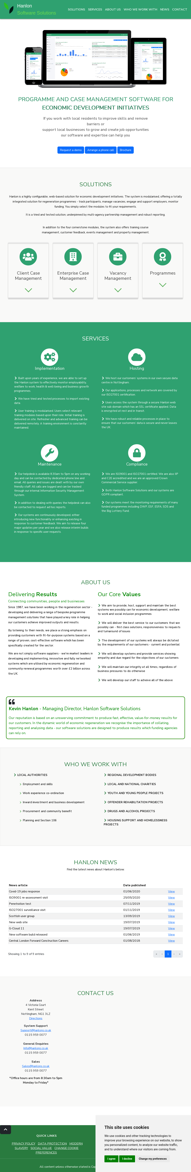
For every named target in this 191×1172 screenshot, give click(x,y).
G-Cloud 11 (16, 928)
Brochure (125, 150)
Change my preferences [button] (153, 1158)
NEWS (164, 9)
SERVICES (95, 9)
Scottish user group (22, 916)
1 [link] (168, 954)
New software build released (28, 935)
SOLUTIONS (76, 9)
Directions (35, 1018)
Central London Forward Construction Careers (38, 941)
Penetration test (20, 904)
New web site (18, 922)
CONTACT (179, 9)
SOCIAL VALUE (41, 1148)
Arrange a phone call (100, 150)
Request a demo (71, 150)
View (171, 891)
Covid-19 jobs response (24, 891)
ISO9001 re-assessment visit (28, 898)
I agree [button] (111, 1158)
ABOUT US (113, 9)
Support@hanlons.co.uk (36, 1030)
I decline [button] (127, 1158)
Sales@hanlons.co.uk (35, 1066)
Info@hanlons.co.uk (35, 1048)
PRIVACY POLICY (23, 1144)
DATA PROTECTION (52, 1144)
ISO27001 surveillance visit (27, 910)
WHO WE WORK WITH (140, 9)
